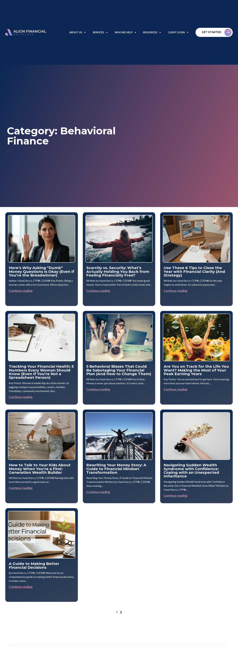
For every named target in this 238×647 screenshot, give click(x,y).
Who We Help (126, 32)
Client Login (178, 32)
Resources (152, 32)
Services (100, 32)
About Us (77, 32)
